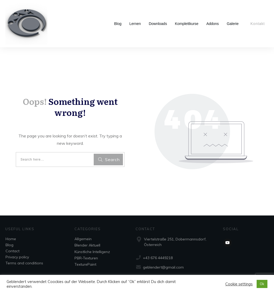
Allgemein (83, 239)
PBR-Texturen (86, 258)
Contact (12, 251)
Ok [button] (262, 284)
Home (11, 239)
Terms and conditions (24, 263)
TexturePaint (85, 264)
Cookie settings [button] (239, 284)
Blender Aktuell (87, 245)
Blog (9, 245)
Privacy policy (17, 257)
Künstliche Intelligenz (92, 251)
